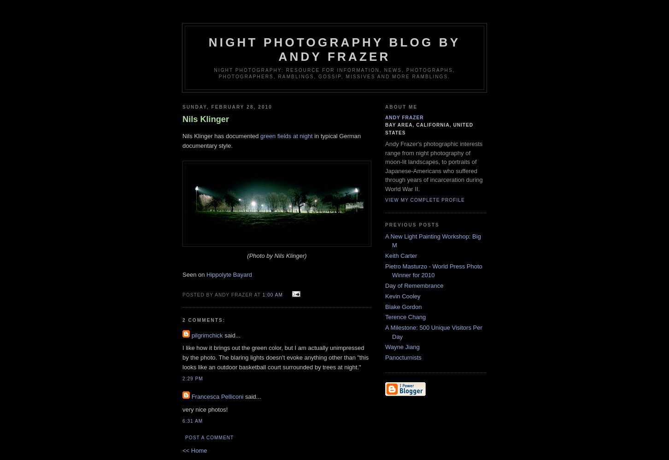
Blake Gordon (403, 306)
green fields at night (286, 136)
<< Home (194, 450)
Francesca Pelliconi (218, 396)
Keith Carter (401, 255)
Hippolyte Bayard (229, 274)
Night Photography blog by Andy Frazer (335, 49)
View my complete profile (425, 200)
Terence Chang (405, 317)
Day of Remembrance (414, 285)
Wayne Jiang (402, 347)
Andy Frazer (404, 117)
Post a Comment (209, 437)
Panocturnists (403, 357)
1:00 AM (273, 294)
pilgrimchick (207, 335)
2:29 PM (192, 378)
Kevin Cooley (403, 296)
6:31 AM (192, 421)
